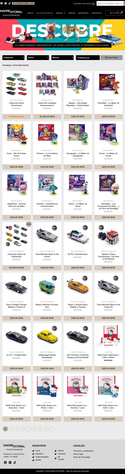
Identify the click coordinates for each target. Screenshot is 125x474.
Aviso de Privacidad (81, 457)
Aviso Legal (78, 454)
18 (34, 429)
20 (46, 429)
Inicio (30, 13)
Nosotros (83, 13)
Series (60, 13)
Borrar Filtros (111, 58)
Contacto (97, 13)
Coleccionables (44, 13)
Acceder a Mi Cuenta (82, 4)
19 (40, 429)
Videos (71, 13)
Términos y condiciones (83, 451)
